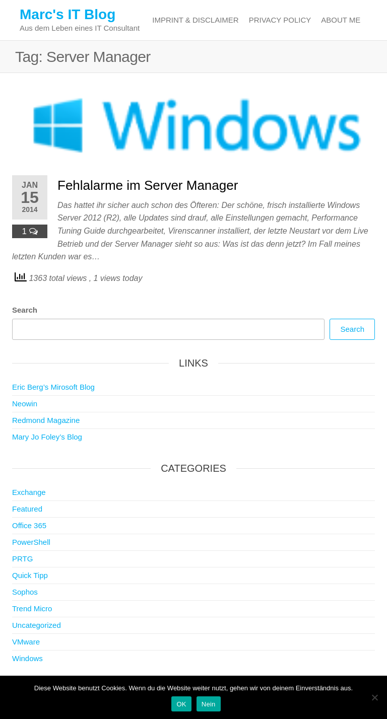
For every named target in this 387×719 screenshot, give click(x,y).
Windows (27, 658)
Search (24, 310)
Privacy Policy (280, 20)
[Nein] (374, 697)
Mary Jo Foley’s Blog (47, 437)
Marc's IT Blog (67, 14)
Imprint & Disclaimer (195, 20)
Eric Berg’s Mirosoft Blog (53, 387)
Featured (27, 509)
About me (340, 20)
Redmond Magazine (46, 420)
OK (181, 704)
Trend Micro (32, 608)
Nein (209, 704)
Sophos (25, 592)
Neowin (24, 403)
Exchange (29, 492)
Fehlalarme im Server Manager (147, 185)
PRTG (22, 558)
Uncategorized (36, 625)
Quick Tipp (30, 575)
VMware (26, 641)
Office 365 (29, 525)
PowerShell (31, 542)
